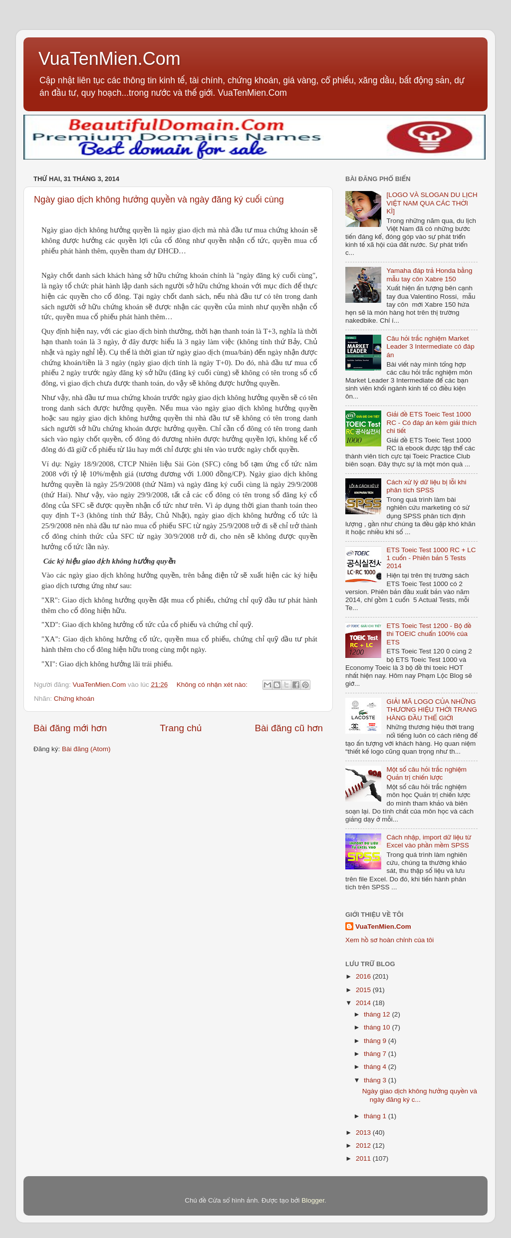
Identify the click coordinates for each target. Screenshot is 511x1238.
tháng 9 (376, 1040)
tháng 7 (376, 1053)
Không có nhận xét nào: (213, 684)
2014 (364, 1003)
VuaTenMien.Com (109, 58)
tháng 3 (376, 1080)
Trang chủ (181, 728)
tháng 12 (378, 1014)
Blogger (312, 1200)
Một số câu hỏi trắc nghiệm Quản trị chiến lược (426, 773)
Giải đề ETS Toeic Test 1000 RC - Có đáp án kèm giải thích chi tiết (431, 422)
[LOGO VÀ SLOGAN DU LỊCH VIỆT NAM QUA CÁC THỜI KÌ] (431, 202)
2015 (364, 990)
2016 (364, 976)
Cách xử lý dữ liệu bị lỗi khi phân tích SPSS (426, 486)
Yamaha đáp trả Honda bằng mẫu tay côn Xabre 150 (429, 274)
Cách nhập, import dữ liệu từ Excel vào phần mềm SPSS (428, 841)
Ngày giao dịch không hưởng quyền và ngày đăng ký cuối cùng (159, 200)
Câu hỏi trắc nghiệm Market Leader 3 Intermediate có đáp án (430, 346)
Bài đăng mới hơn (70, 728)
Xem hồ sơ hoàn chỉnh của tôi (389, 940)
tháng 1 (376, 1116)
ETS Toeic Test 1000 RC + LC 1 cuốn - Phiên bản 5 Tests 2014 (431, 558)
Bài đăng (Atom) (86, 749)
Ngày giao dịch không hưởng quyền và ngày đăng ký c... (419, 1095)
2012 (364, 1145)
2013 (364, 1132)
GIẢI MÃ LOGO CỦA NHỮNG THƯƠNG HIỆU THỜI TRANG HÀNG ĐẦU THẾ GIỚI (431, 709)
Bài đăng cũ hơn (289, 728)
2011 (364, 1158)
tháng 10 (378, 1027)
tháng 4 (376, 1066)
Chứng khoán (74, 698)
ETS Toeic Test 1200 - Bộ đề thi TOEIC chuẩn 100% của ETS (428, 633)
